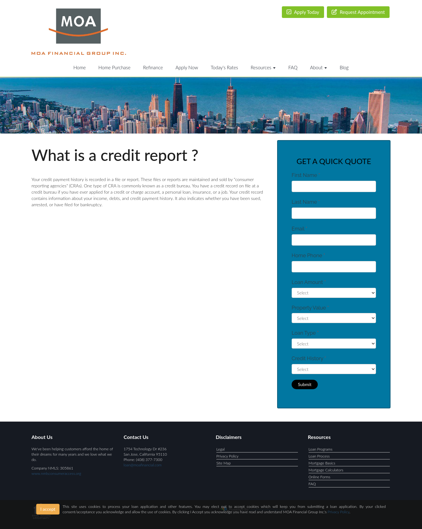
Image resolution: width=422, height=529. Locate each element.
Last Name (306, 202)
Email (299, 229)
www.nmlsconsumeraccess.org (56, 473)
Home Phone (308, 256)
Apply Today (303, 12)
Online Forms (319, 477)
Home (79, 67)
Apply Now (186, 67)
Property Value (310, 308)
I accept (47, 509)
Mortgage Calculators (326, 470)
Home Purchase (114, 67)
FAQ (292, 67)
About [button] (318, 67)
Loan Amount (309, 282)
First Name (306, 175)
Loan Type (305, 333)
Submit (304, 384)
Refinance (153, 67)
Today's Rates (224, 67)
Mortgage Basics (322, 463)
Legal (220, 449)
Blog (344, 67)
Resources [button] (263, 67)
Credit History (309, 358)
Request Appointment (358, 12)
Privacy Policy (227, 456)
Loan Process (319, 456)
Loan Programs (321, 449)
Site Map (223, 463)
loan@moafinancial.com (143, 465)
